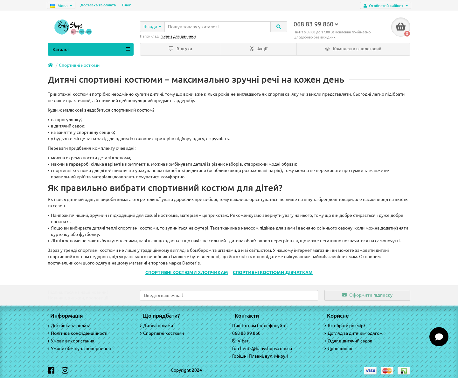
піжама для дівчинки (178, 36)
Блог (126, 5)
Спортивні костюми (79, 65)
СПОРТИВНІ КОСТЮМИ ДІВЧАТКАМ (273, 272)
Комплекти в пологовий (353, 48)
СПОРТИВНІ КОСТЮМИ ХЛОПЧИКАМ (186, 272)
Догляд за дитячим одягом (353, 333)
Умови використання (71, 340)
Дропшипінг (338, 348)
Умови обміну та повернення (79, 348)
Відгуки (180, 48)
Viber (243, 340)
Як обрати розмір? (344, 325)
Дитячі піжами (156, 325)
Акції (258, 48)
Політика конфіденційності (78, 333)
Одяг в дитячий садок (348, 340)
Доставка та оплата (98, 5)
